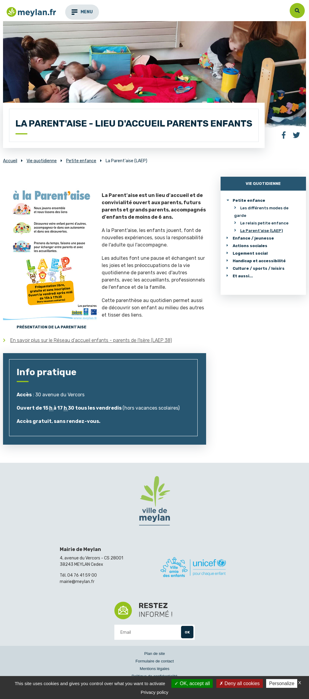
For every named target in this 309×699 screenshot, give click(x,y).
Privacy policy (154, 692)
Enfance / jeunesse (253, 238)
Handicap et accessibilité (259, 261)
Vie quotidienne (263, 183)
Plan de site (154, 654)
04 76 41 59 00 (82, 575)
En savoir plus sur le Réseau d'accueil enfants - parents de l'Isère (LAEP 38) (91, 340)
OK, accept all (192, 683)
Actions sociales (250, 245)
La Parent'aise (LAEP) (261, 230)
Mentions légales (154, 669)
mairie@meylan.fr (77, 581)
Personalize (282, 683)
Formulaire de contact (154, 661)
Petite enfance (249, 200)
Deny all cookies (239, 683)
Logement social (250, 253)
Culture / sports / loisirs (259, 268)
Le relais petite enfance (264, 223)
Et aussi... (243, 276)
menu (82, 11)
